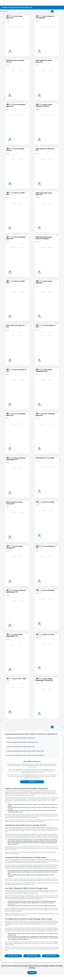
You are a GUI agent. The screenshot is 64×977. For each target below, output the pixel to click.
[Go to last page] (62, 11)
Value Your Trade (32, 955)
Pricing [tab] (21, 26)
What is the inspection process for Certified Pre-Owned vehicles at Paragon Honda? (25, 751)
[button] (10, 16)
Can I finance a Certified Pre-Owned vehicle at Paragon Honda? (21, 746)
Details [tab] (13, 26)
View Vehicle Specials (13, 955)
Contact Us (32, 781)
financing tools (11, 904)
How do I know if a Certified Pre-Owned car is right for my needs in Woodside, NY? (25, 755)
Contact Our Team (50, 955)
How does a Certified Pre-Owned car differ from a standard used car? (22, 742)
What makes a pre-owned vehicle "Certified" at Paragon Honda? (21, 738)
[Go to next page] (59, 11)
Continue (32, 972)
